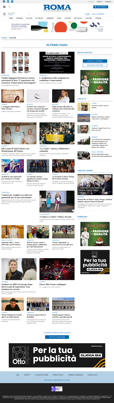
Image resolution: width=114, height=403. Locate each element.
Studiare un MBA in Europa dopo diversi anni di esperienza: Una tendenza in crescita (16, 286)
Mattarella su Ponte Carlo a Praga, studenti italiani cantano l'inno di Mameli (94, 200)
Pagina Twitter (9, 1)
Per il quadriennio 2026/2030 (10, 85)
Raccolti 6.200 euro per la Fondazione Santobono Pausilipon (54, 154)
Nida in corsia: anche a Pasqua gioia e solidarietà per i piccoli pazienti (37, 244)
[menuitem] (90, 1)
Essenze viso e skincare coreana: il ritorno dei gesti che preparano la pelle (37, 109)
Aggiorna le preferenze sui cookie (57, 380)
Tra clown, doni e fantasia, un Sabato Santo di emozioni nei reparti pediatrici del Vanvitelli (38, 251)
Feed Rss (13, 1)
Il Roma (4, 38)
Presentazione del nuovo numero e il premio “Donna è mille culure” (56, 220)
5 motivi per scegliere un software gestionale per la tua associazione (16, 196)
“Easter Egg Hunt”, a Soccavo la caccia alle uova (62, 243)
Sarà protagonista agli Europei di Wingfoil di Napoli (11, 248)
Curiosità (12, 38)
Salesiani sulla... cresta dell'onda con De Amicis (10, 243)
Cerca (9, 7)
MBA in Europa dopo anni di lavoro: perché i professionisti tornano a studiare (18, 292)
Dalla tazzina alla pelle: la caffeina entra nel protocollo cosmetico (63, 109)
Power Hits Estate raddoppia (52, 284)
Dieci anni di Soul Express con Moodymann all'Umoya (15, 149)
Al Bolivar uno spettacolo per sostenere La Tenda (11, 178)
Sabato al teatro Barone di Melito (11, 111)
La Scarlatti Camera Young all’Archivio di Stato (63, 178)
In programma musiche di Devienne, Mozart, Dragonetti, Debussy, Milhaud (63, 182)
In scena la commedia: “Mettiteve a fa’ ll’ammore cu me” (11, 182)
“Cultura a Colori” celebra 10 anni (55, 217)
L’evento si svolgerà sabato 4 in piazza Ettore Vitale (61, 248)
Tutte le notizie (57, 337)
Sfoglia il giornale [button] (95, 61)
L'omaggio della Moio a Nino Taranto (10, 108)
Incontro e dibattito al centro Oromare (50, 83)
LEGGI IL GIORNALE (95, 14)
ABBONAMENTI (102, 7)
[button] (3, 5)
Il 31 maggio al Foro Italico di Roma (50, 287)
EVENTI (10, 14)
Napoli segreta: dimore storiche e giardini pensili (62, 316)
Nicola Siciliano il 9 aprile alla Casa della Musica (11, 316)
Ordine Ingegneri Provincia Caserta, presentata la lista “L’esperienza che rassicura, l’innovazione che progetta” (18, 80)
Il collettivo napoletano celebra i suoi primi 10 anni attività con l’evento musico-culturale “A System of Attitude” (18, 154)
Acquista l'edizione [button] (95, 65)
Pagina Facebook (5, 1)
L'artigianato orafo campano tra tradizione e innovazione (54, 79)
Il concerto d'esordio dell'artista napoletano (10, 320)
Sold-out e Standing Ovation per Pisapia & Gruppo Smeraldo (36, 184)
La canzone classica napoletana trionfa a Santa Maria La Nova (37, 179)
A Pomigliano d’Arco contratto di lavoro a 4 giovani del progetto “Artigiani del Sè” (36, 321)
